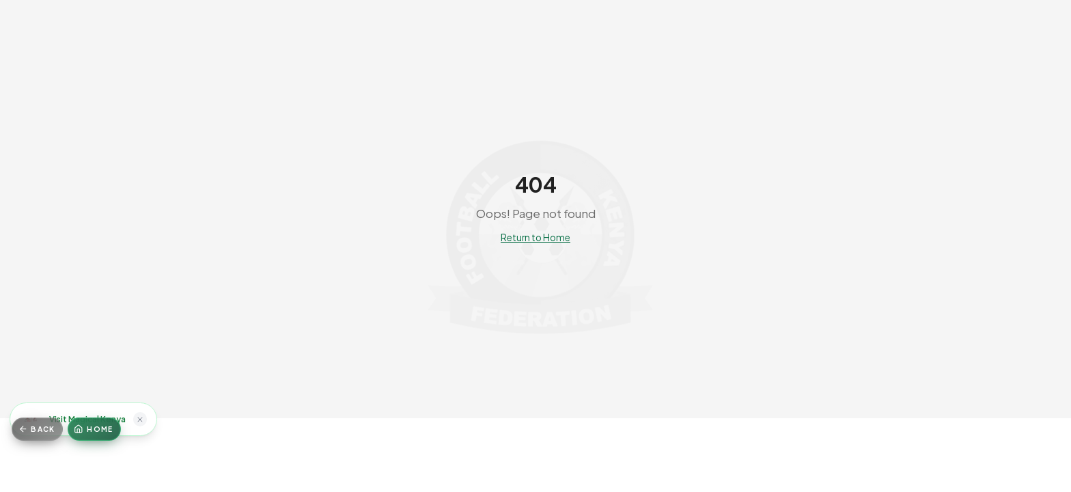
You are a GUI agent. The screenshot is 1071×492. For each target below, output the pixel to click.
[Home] (94, 429)
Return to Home (535, 237)
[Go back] (37, 429)
